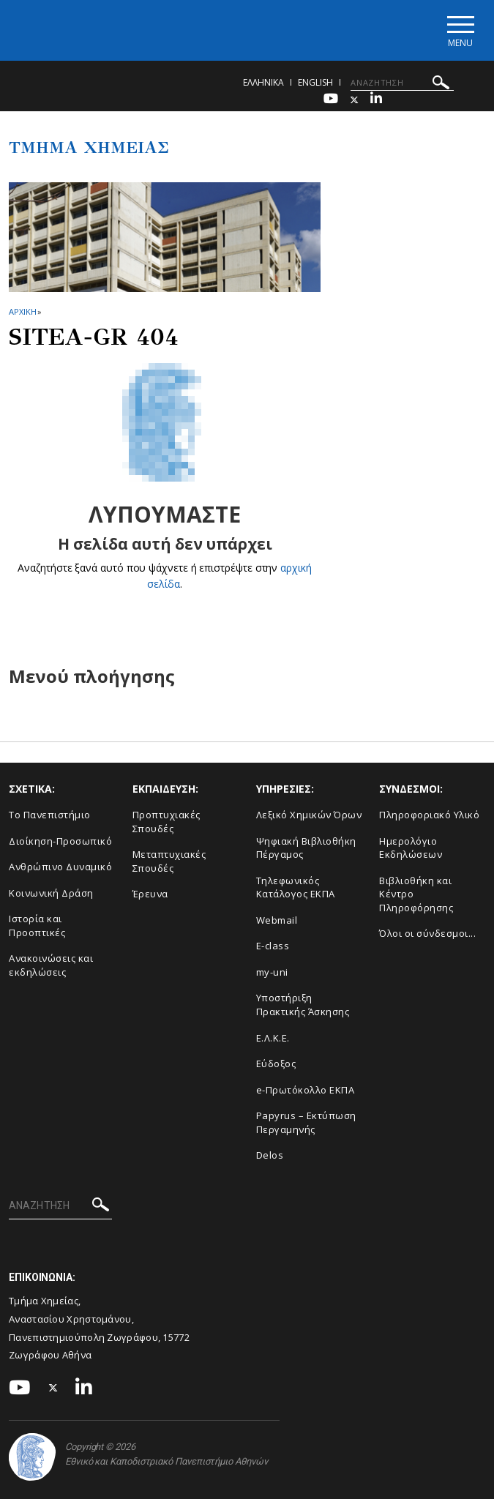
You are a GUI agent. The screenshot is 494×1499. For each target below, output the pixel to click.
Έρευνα (150, 893)
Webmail (277, 920)
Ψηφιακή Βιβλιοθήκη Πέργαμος (306, 847)
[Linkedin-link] (376, 100)
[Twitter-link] (354, 100)
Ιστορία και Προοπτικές (37, 925)
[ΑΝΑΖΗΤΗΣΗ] (402, 83)
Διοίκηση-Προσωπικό (60, 841)
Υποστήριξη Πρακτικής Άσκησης (303, 1004)
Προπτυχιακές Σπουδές (166, 821)
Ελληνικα (263, 82)
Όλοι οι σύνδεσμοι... (427, 933)
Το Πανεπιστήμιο (50, 814)
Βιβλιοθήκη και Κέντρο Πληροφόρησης (416, 894)
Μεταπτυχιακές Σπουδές (169, 861)
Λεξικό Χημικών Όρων (309, 814)
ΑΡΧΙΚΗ (22, 311)
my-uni (272, 972)
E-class (273, 945)
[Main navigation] (460, 30)
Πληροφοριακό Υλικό (429, 814)
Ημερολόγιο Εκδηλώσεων (410, 847)
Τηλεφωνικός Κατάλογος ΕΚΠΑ (295, 887)
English (315, 82)
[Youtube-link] (330, 100)
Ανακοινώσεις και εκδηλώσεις (51, 965)
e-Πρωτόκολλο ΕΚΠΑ (305, 1089)
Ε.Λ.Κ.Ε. (273, 1037)
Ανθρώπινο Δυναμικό (60, 866)
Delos (270, 1155)
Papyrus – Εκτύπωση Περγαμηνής (306, 1122)
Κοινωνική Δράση (51, 893)
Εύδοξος (276, 1063)
